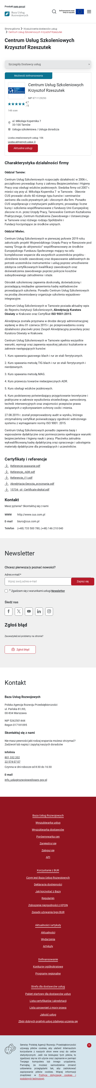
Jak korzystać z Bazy (48, 891)
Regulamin (48, 898)
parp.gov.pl (19, 6)
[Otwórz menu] (89, 12)
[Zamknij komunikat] (89, 1045)
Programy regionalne (48, 973)
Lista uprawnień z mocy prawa (48, 1007)
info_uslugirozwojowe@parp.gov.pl (26, 779)
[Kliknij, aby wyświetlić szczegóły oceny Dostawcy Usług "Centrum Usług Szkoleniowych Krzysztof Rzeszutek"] (18, 107)
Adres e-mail (12, 574)
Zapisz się (83, 581)
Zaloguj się (48, 850)
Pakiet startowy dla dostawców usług (48, 993)
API (48, 857)
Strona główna (12, 28)
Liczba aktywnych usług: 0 (22, 141)
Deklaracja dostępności (48, 884)
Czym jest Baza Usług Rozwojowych (48, 877)
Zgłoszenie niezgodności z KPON (48, 905)
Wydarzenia (48, 939)
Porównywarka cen (48, 836)
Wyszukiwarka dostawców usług (40, 28)
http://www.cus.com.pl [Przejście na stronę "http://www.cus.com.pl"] (31, 514)
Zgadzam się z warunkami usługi (38, 590)
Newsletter (58, 590)
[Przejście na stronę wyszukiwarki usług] (54, 12)
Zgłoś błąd (20, 649)
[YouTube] (29, 612)
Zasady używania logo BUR (48, 912)
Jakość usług (48, 1014)
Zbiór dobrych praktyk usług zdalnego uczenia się (48, 1021)
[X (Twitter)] (19, 612)
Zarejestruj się (48, 843)
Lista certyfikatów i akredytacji (48, 1000)
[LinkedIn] (39, 612)
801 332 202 (12, 757)
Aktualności (48, 932)
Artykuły (48, 946)
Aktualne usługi (23, 148)
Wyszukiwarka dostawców (48, 829)
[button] (48, 64)
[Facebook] (8, 612)
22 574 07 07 (12, 761)
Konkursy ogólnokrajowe (48, 966)
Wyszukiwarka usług (48, 822)
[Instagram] (49, 612)
